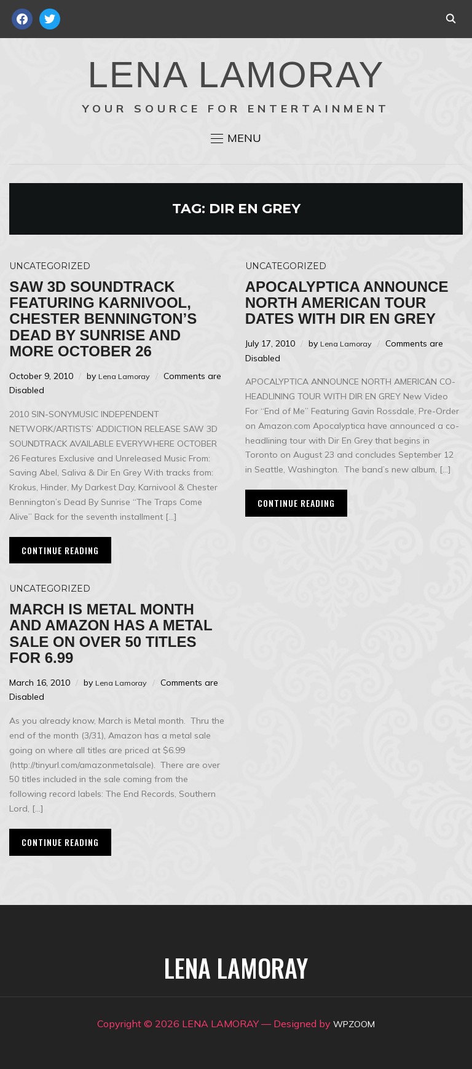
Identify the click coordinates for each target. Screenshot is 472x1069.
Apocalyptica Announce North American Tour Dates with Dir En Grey (347, 302)
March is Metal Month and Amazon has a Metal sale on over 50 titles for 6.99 (110, 633)
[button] (236, 138)
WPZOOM (354, 1023)
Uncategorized (49, 266)
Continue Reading (60, 550)
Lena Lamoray (126, 376)
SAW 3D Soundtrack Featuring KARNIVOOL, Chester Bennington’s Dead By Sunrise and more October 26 (103, 319)
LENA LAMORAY (235, 74)
